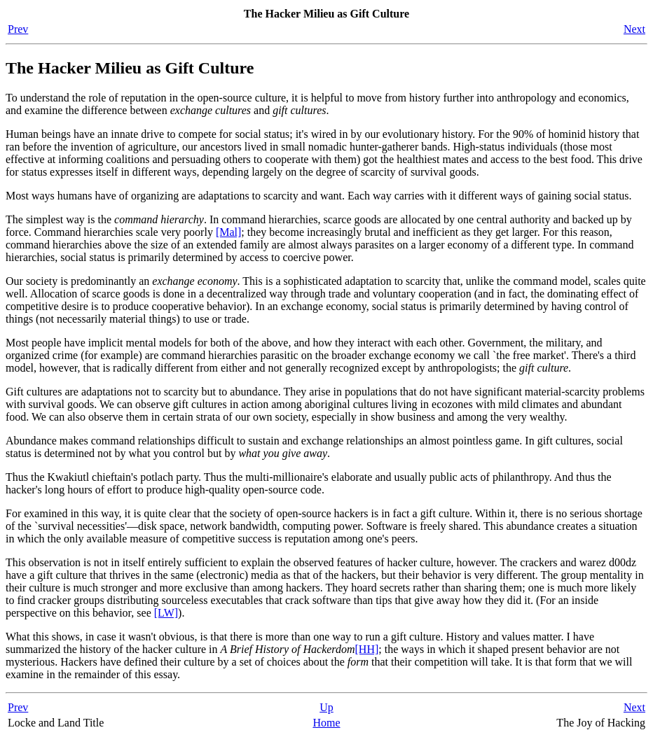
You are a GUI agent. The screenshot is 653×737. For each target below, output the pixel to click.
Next (634, 29)
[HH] (367, 649)
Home (326, 723)
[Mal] (228, 232)
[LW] (166, 613)
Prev (18, 29)
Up (326, 707)
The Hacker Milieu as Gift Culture (130, 68)
